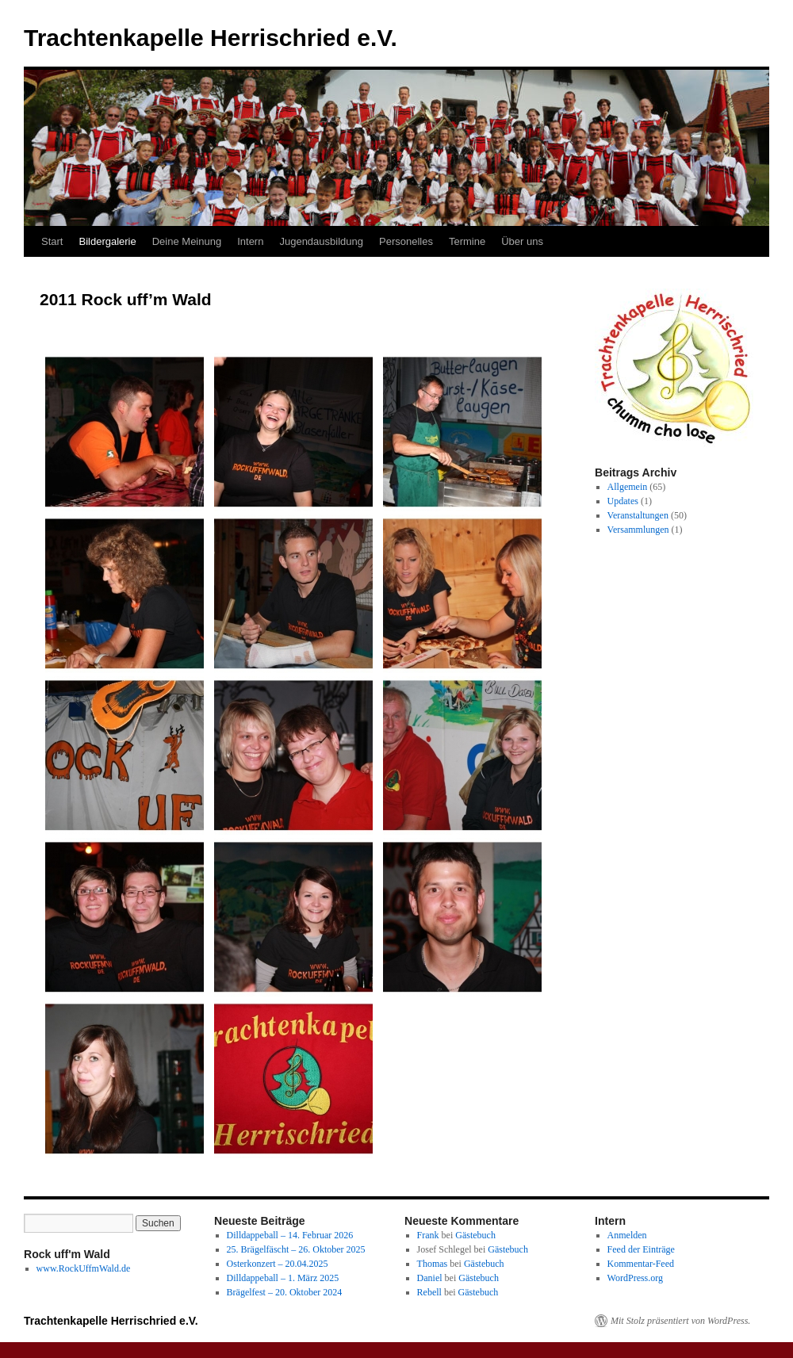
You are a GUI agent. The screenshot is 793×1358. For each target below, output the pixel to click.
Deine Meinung (186, 241)
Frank (428, 1235)
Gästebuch (475, 1235)
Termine (467, 241)
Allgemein (627, 486)
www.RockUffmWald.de (83, 1268)
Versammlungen (638, 529)
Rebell (429, 1292)
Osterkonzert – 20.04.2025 (277, 1263)
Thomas (432, 1263)
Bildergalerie (107, 241)
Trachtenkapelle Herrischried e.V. (210, 38)
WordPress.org (635, 1277)
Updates (622, 501)
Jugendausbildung (321, 241)
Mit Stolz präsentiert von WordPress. (680, 1320)
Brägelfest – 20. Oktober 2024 (285, 1292)
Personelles (406, 241)
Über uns (522, 241)
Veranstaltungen (637, 515)
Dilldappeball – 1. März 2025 (283, 1277)
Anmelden (627, 1235)
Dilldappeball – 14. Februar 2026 (290, 1235)
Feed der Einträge (641, 1249)
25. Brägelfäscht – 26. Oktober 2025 (296, 1249)
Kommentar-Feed (640, 1263)
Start (52, 241)
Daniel (429, 1277)
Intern (250, 241)
